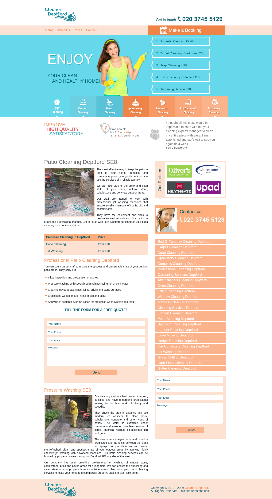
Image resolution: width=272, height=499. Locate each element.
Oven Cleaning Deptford (176, 286)
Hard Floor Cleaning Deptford (180, 363)
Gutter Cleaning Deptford (177, 368)
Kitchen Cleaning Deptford (178, 313)
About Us (63, 30)
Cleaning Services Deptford (178, 308)
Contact (91, 30)
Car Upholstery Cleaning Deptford (183, 346)
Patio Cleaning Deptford (176, 319)
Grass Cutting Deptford (175, 357)
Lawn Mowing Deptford (175, 335)
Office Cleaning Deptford (176, 291)
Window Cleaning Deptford (178, 297)
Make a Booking (185, 30)
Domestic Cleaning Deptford (179, 264)
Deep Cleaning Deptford (176, 253)
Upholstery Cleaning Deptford (180, 258)
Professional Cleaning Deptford (181, 269)
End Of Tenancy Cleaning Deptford (184, 242)
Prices (78, 30)
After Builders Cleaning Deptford (182, 280)
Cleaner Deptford (196, 487)
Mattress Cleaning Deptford (178, 302)
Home (49, 30)
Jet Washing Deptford (174, 352)
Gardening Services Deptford (180, 275)
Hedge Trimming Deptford (177, 341)
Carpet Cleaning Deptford (177, 247)
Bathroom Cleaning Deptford (179, 324)
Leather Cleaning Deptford (178, 330)
